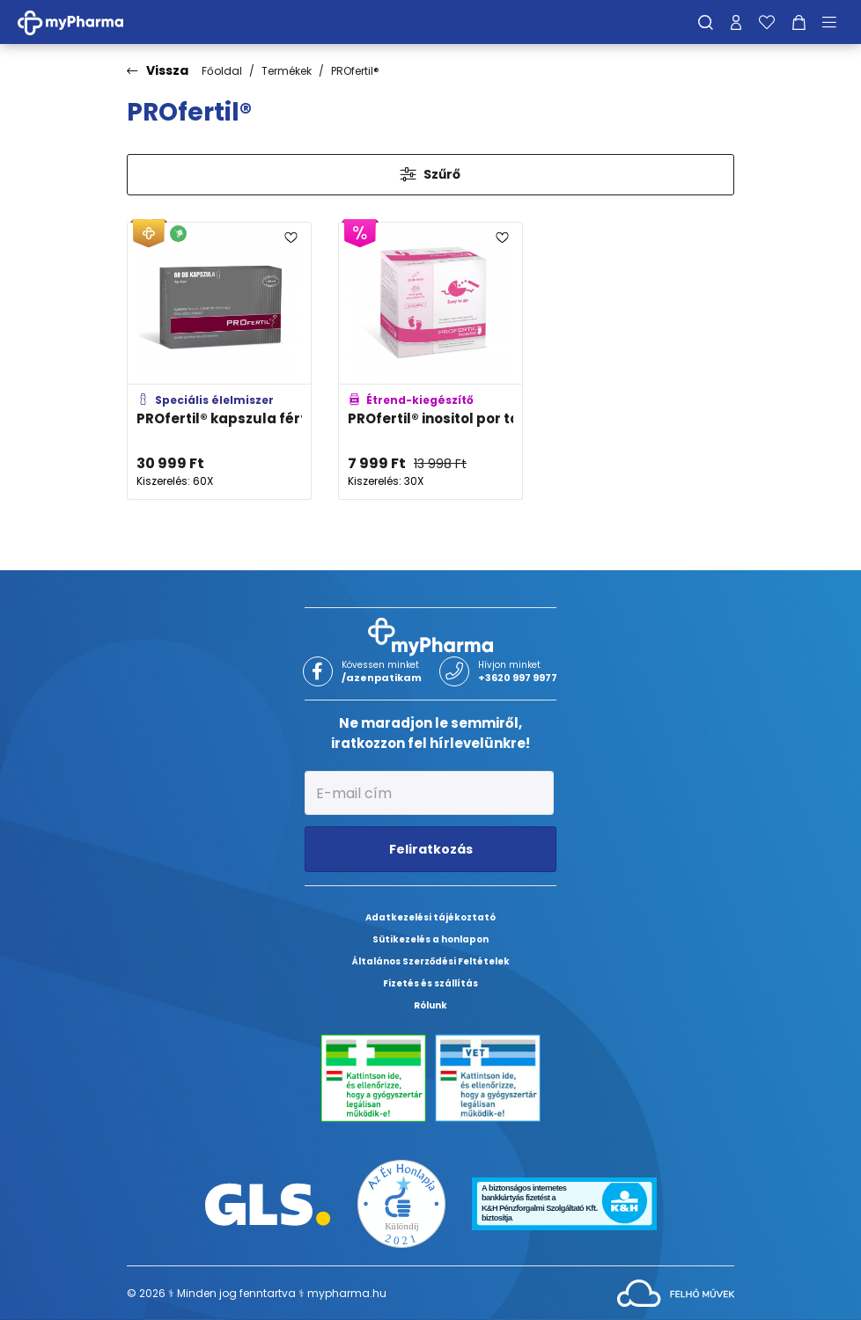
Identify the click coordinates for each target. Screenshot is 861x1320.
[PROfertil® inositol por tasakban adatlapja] (430, 361)
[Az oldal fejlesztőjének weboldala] (675, 1292)
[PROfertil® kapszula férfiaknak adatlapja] (219, 361)
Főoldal (222, 70)
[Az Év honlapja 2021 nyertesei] (401, 1203)
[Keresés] (706, 22)
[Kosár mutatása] (799, 22)
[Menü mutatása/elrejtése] (835, 22)
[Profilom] (736, 22)
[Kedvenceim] (766, 22)
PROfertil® (355, 70)
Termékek (286, 70)
